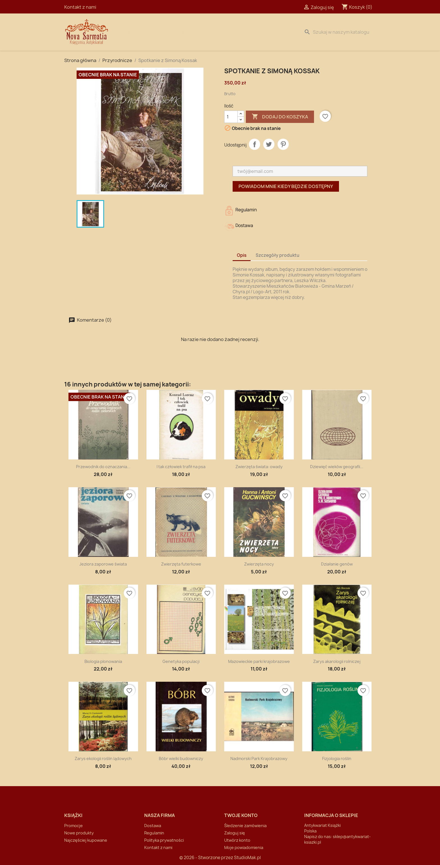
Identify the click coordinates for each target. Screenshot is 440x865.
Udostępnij (254, 144)
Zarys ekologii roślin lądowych (103, 758)
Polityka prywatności (164, 840)
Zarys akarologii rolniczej (337, 661)
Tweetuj (268, 144)
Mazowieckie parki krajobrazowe (259, 661)
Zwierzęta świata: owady (259, 466)
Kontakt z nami (80, 7)
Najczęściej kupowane (85, 840)
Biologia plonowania (103, 661)
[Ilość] (231, 117)
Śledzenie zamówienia (245, 825)
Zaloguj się (234, 833)
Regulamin (154, 833)
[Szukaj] (339, 32)
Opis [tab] (241, 255)
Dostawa (182, 32)
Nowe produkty (79, 833)
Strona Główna (145, 32)
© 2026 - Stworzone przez (206, 858)
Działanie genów (337, 564)
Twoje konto (241, 815)
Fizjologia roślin (336, 758)
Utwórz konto (237, 840)
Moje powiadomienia (243, 847)
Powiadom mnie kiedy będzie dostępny (286, 186)
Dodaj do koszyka (280, 116)
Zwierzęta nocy (259, 564)
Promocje (73, 825)
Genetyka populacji (181, 661)
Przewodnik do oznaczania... (103, 466)
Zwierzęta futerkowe (181, 564)
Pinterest (283, 144)
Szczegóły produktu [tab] (277, 255)
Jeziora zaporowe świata (103, 564)
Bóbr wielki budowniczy (181, 758)
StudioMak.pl (247, 858)
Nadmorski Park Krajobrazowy (258, 758)
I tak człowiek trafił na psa (181, 466)
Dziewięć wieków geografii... (336, 466)
